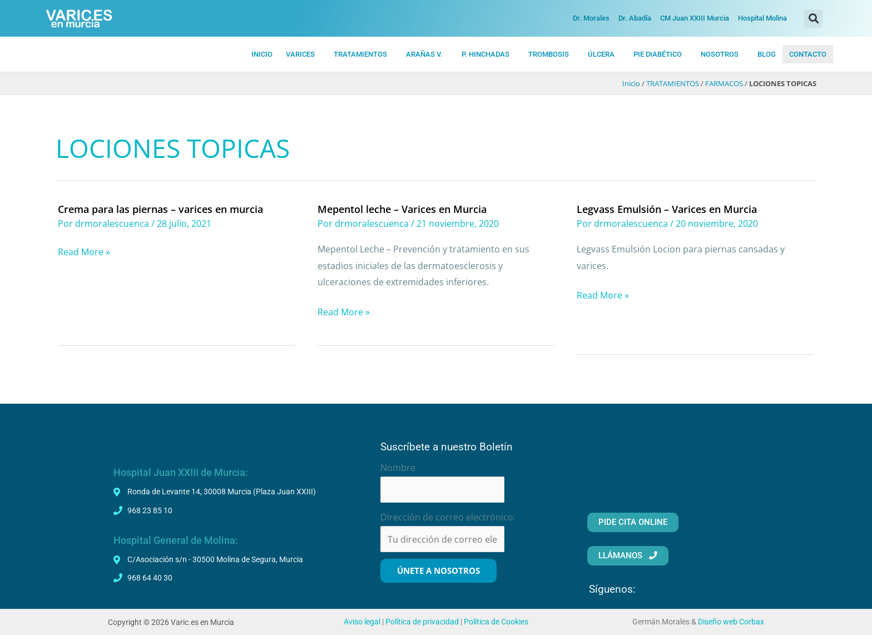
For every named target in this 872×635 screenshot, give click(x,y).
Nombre (397, 467)
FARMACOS (724, 84)
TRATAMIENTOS (672, 84)
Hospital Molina (762, 18)
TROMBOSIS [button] (548, 54)
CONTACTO (807, 54)
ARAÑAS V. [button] (424, 54)
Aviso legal (362, 621)
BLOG (766, 54)
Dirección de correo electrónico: (448, 517)
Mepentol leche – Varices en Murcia (402, 209)
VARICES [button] (300, 54)
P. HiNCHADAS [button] (485, 54)
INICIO (261, 54)
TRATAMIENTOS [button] (360, 54)
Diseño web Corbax (731, 621)
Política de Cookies (496, 621)
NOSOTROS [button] (720, 54)
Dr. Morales (591, 18)
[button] (813, 18)
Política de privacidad (422, 621)
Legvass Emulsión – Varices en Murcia (667, 209)
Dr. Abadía (634, 18)
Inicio (631, 84)
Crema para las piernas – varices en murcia (160, 209)
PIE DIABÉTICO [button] (657, 54)
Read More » (84, 252)
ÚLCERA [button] (601, 54)
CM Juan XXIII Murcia (694, 18)
